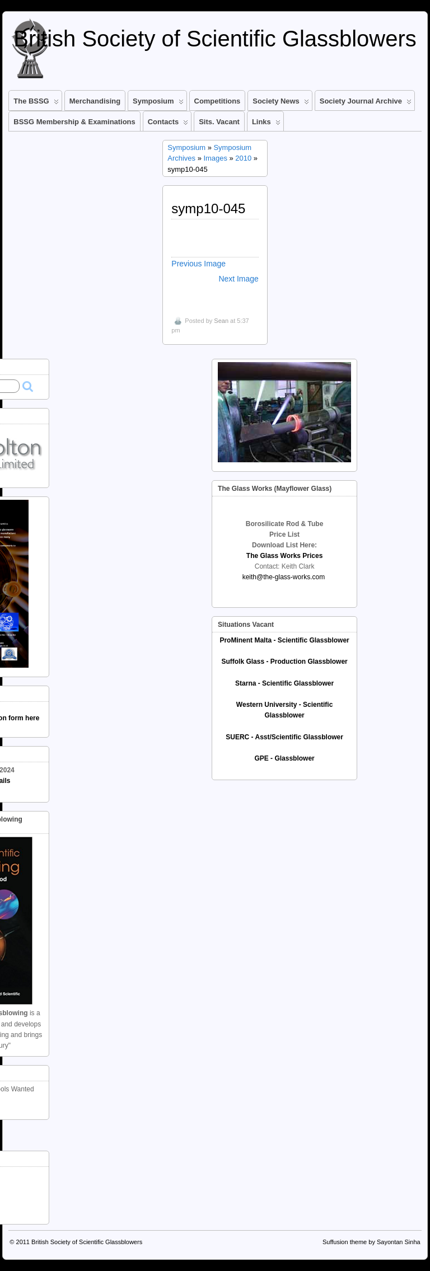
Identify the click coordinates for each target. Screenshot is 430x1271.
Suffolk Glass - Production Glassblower (284, 661)
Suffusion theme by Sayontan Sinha (371, 1242)
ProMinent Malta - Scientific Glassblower (284, 640)
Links (266, 124)
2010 (243, 158)
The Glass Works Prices (284, 556)
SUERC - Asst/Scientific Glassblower (284, 737)
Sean (221, 320)
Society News (281, 103)
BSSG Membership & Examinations (74, 122)
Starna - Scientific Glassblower (284, 683)
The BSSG (35, 103)
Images (215, 158)
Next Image (239, 278)
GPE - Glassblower (284, 758)
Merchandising (94, 101)
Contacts (168, 124)
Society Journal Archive (366, 103)
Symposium (158, 103)
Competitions (217, 101)
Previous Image (198, 263)
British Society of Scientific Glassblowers (214, 38)
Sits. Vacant (219, 122)
